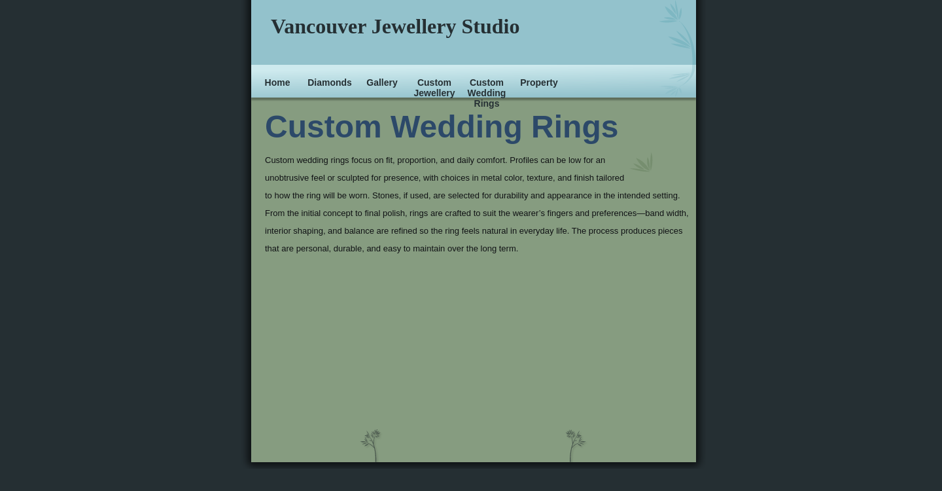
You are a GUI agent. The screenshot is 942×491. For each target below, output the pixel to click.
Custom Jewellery (434, 87)
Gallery (381, 82)
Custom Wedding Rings (487, 93)
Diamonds (329, 82)
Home (277, 82)
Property (539, 82)
